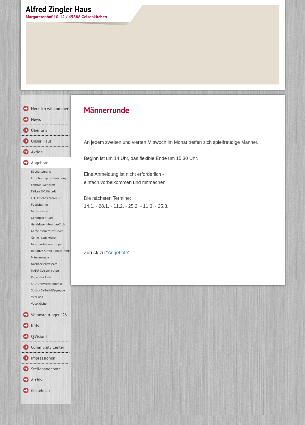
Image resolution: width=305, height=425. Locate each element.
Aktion (37, 151)
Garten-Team (39, 211)
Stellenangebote (46, 368)
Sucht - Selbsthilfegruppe (48, 290)
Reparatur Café (41, 277)
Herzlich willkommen (50, 108)
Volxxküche (39, 303)
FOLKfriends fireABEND (47, 198)
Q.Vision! (39, 336)
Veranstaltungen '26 (49, 314)
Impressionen (43, 358)
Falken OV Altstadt (43, 191)
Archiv (37, 379)
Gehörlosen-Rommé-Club (48, 224)
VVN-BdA (37, 297)
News (36, 119)
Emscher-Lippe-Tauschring (49, 178)
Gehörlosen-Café (42, 218)
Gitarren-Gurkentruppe (46, 244)
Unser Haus (41, 141)
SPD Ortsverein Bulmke (47, 284)
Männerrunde (40, 257)
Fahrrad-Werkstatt (43, 185)
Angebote (39, 162)
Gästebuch (40, 390)
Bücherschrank (41, 171)
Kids (35, 325)
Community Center (47, 347)
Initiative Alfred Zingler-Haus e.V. (50, 251)
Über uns (39, 130)
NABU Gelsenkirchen (45, 270)
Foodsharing (39, 204)
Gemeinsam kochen (44, 237)
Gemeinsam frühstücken (47, 231)
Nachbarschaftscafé (44, 264)
